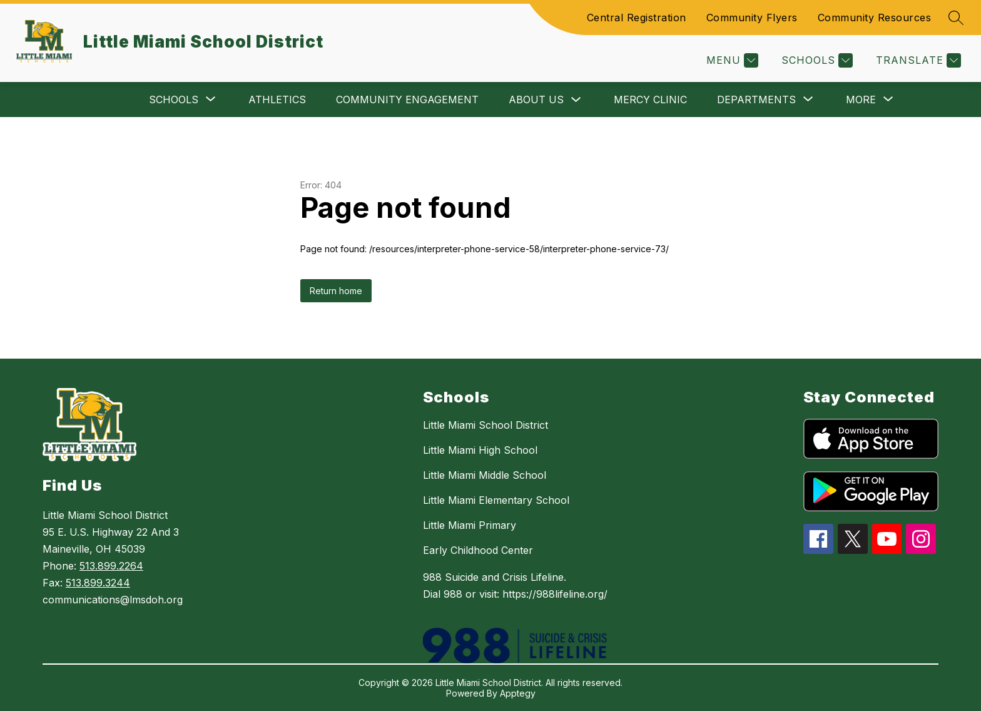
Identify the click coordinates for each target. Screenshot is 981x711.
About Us (536, 99)
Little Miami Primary (469, 525)
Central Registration (636, 17)
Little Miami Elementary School (496, 500)
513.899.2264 (111, 566)
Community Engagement (407, 99)
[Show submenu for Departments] (756, 99)
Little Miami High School (480, 450)
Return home (336, 290)
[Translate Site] (917, 60)
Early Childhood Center (478, 550)
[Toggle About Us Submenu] (576, 99)
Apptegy (518, 693)
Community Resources (875, 17)
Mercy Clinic (650, 99)
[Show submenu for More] (861, 99)
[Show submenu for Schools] (173, 99)
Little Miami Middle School (484, 475)
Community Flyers (752, 17)
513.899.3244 (98, 582)
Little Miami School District (485, 425)
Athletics (277, 99)
